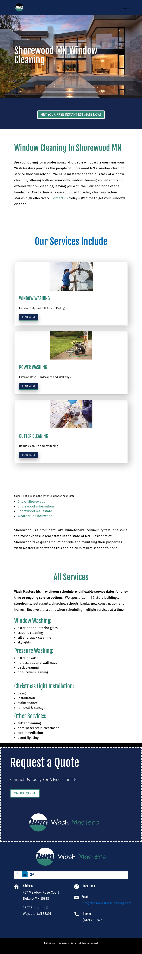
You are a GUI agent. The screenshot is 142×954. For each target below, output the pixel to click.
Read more (28, 440)
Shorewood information (36, 506)
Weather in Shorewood (35, 516)
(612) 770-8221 (92, 916)
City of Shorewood (32, 502)
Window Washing (32, 655)
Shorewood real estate (35, 511)
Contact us (59, 198)
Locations (89, 886)
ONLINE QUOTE (38, 793)
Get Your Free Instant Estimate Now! (71, 115)
